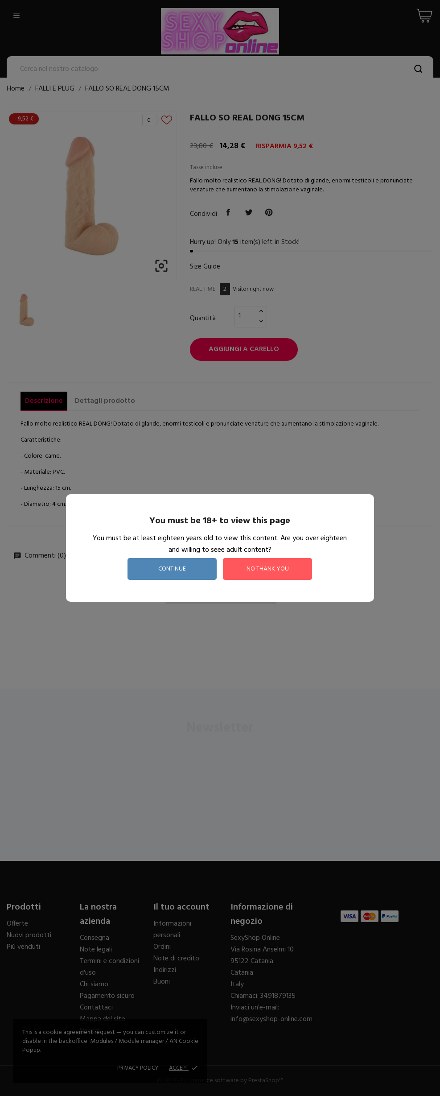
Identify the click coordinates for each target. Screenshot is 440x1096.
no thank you (268, 569)
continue (172, 569)
